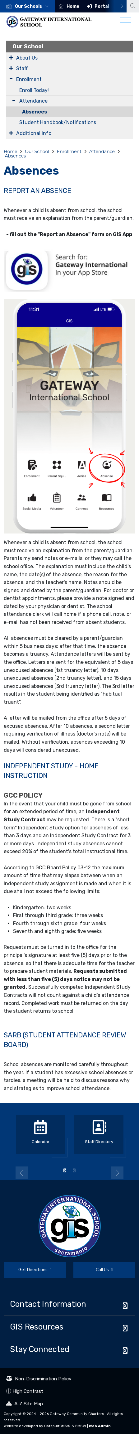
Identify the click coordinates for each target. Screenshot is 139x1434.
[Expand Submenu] (11, 57)
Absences (34, 112)
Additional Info (33, 133)
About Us (27, 58)
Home (73, 6)
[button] (33, 6)
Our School (27, 46)
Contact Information (48, 1304)
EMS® (80, 1426)
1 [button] (65, 1170)
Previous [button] (22, 1172)
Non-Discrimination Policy (39, 1379)
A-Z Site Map (24, 1404)
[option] (27, 6)
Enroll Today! (34, 90)
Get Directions (27, 1272)
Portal (102, 6)
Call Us (93, 1271)
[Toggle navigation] (125, 21)
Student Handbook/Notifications (57, 122)
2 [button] (74, 1170)
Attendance (33, 101)
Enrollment (29, 79)
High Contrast (27, 1391)
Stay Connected (39, 1349)
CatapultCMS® (57, 1426)
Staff (22, 68)
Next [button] (116, 6)
